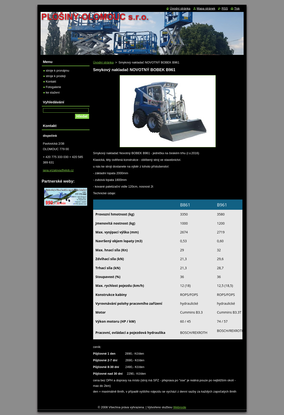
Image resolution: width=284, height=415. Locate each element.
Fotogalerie (53, 87)
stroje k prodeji (56, 76)
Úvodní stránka (103, 62)
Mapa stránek (206, 8)
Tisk (237, 8)
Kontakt (51, 81)
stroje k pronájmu (57, 70)
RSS (225, 8)
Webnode (179, 407)
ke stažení (53, 92)
